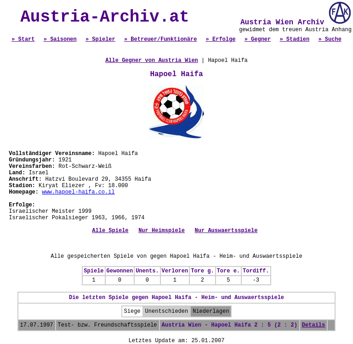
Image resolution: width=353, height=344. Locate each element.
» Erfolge (221, 39)
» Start (22, 39)
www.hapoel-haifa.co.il (78, 192)
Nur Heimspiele (161, 230)
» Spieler (100, 39)
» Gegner (258, 39)
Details (313, 325)
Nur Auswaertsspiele (226, 230)
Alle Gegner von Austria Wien (151, 60)
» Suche (329, 39)
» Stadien (294, 39)
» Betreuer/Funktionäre (160, 39)
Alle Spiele (110, 230)
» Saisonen (60, 39)
